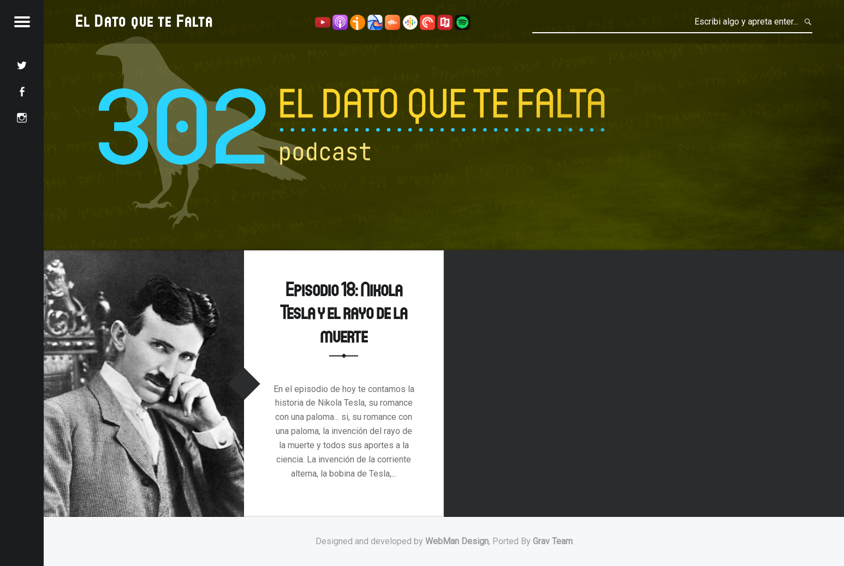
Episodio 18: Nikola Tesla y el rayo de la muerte (343, 311)
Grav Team (553, 541)
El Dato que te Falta (144, 20)
